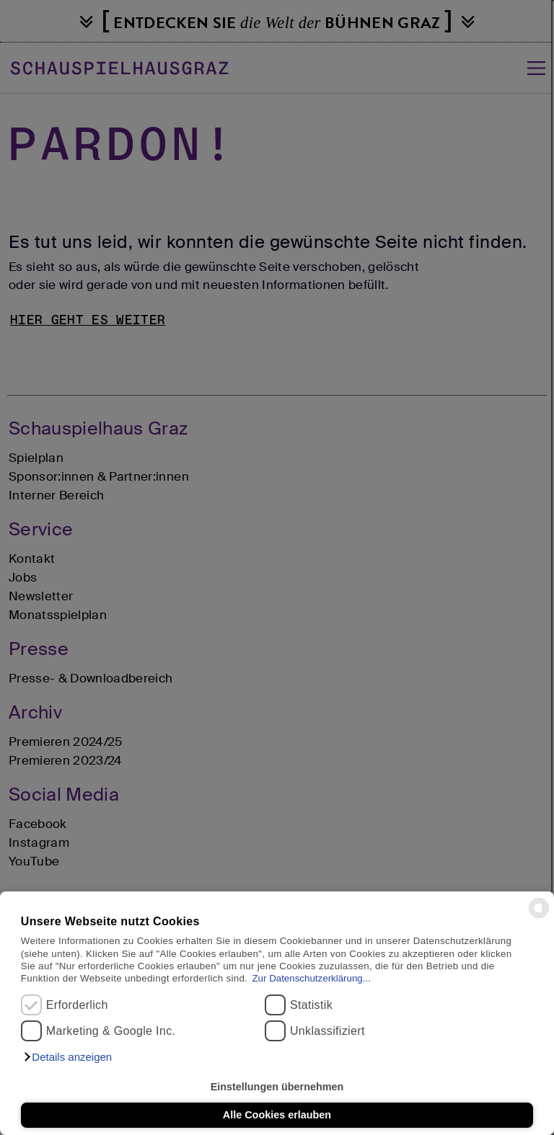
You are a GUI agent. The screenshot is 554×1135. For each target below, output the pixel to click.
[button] (67, 1057)
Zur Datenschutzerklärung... (311, 978)
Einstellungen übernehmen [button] (277, 1086)
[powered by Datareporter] (538, 917)
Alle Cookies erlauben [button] (277, 1115)
